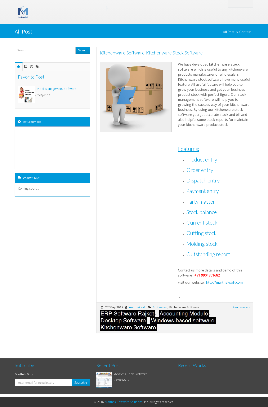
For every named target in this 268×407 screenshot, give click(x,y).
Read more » (241, 307)
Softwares (160, 307)
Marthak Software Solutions (124, 402)
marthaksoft (137, 307)
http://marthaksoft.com (224, 282)
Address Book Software (130, 374)
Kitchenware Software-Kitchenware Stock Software (151, 53)
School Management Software (55, 89)
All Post (228, 32)
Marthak (69, 8)
